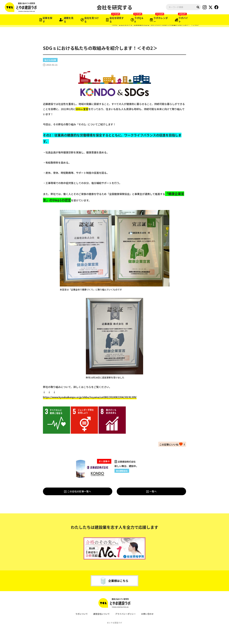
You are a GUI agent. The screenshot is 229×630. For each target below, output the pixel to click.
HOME (114, 24)
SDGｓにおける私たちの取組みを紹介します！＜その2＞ (175, 24)
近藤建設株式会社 (141, 24)
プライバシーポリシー (125, 614)
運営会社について (101, 614)
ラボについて (81, 614)
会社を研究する (125, 24)
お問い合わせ (147, 614)
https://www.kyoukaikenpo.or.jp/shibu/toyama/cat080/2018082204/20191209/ (90, 397)
